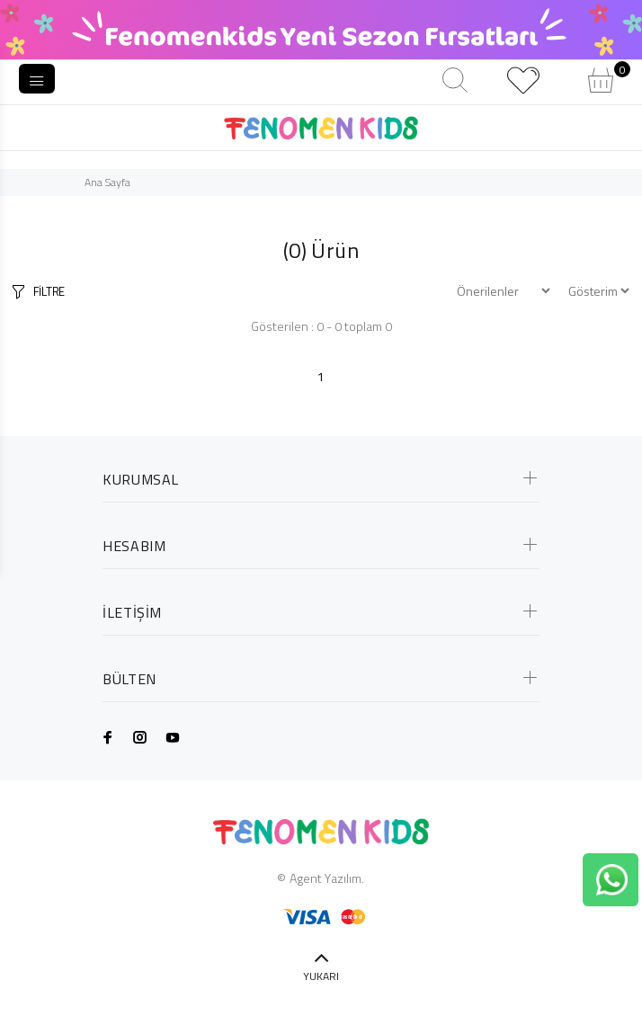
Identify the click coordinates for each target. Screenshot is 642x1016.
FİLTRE (49, 291)
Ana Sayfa (107, 182)
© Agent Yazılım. (320, 878)
